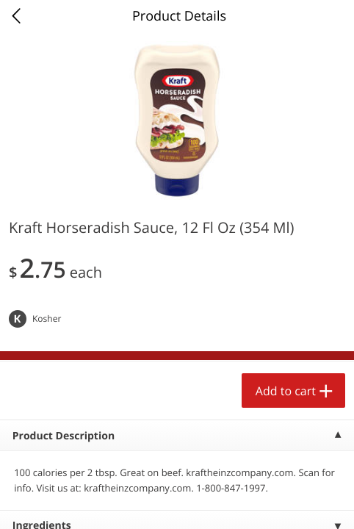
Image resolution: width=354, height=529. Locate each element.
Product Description (63, 436)
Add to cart (286, 391)
